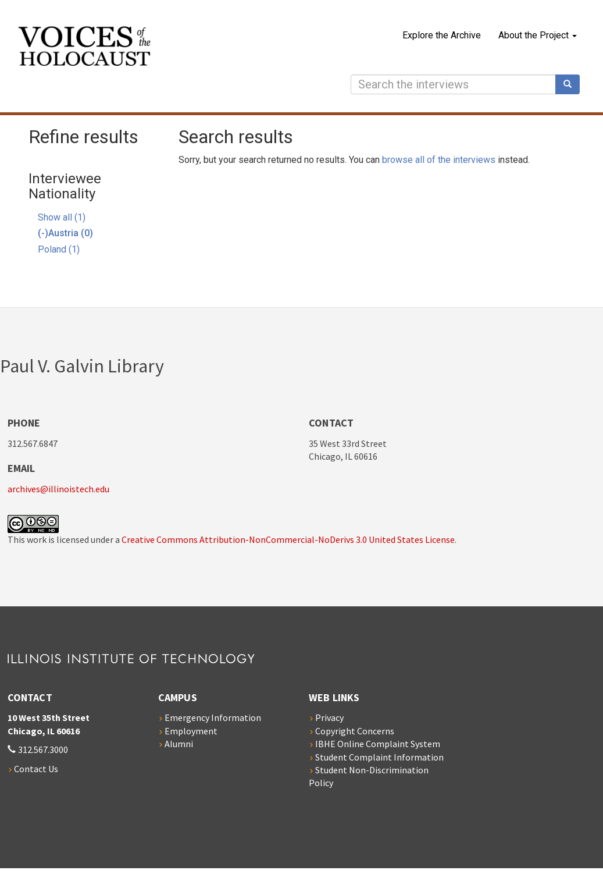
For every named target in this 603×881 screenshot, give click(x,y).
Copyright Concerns (354, 731)
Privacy (329, 717)
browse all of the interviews (438, 159)
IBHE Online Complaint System (377, 743)
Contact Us (36, 769)
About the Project (537, 35)
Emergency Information (213, 717)
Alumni (179, 743)
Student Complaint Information (379, 757)
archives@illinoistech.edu (58, 489)
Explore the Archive (441, 35)
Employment (191, 731)
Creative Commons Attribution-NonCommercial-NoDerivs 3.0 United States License (288, 539)
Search (571, 84)
